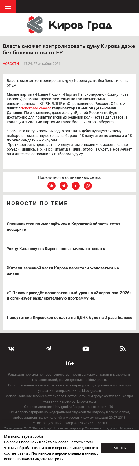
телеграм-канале (36, 108)
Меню (8, 6)
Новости (11, 64)
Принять (118, 448)
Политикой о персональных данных (63, 453)
